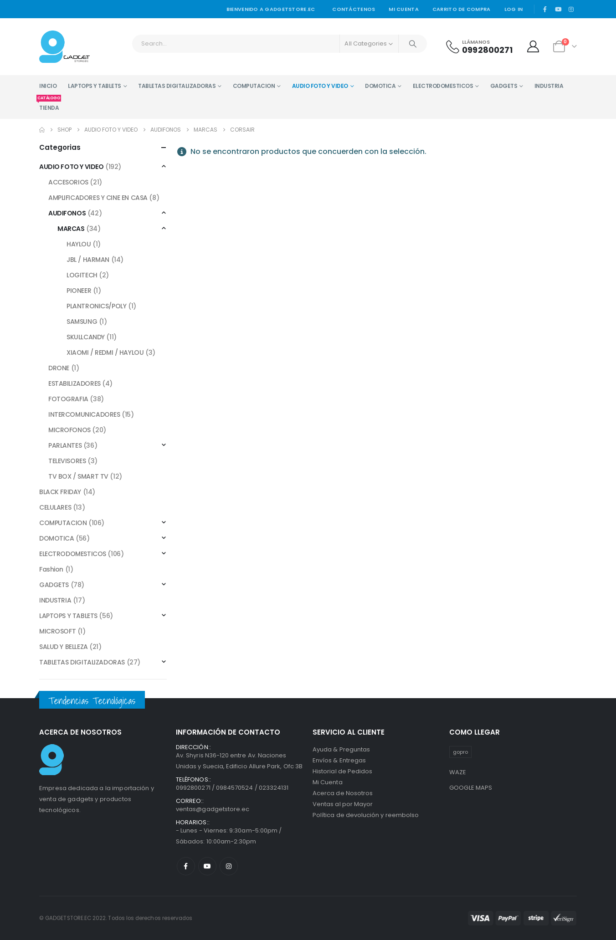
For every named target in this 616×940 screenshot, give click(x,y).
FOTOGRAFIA (68, 399)
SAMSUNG (82, 321)
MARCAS (70, 228)
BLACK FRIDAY (60, 491)
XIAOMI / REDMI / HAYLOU (105, 352)
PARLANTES (65, 445)
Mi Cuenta (328, 782)
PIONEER (79, 290)
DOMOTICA (380, 86)
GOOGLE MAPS (471, 787)
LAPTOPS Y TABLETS (94, 86)
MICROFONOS (69, 429)
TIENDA (49, 104)
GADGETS (504, 86)
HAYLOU (79, 244)
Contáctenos (353, 9)
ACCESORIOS (68, 182)
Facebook (186, 866)
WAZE (458, 772)
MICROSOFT (57, 631)
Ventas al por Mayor (343, 804)
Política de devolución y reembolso (366, 815)
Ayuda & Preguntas (341, 749)
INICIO (47, 86)
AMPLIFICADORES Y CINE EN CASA (98, 197)
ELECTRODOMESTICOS (443, 86)
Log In (513, 9)
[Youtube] (558, 9)
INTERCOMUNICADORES (84, 414)
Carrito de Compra (461, 9)
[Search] (413, 44)
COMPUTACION (254, 86)
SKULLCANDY (86, 337)
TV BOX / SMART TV (78, 476)
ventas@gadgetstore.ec (212, 809)
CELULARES (55, 507)
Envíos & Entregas (339, 760)
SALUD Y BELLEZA (63, 646)
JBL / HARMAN (88, 259)
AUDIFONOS (67, 213)
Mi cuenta (403, 9)
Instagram (229, 866)
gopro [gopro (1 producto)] (460, 752)
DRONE (58, 368)
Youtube (207, 866)
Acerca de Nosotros (343, 793)
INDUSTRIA (549, 86)
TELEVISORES (67, 460)
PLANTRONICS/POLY (96, 306)
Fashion (51, 569)
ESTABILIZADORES (74, 383)
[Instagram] (571, 9)
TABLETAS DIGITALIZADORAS (177, 86)
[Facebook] (545, 9)
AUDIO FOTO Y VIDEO (320, 86)
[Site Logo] (64, 47)
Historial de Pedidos (342, 771)
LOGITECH (82, 275)
